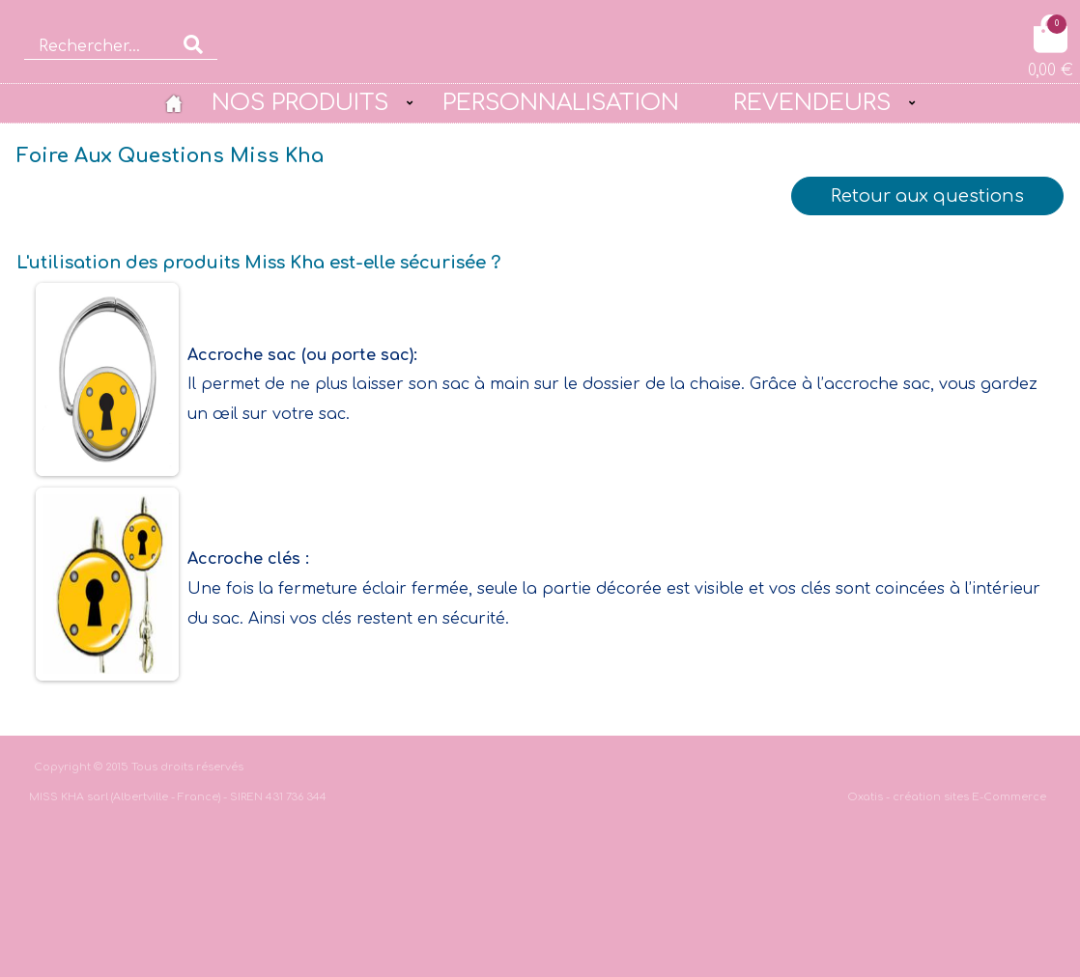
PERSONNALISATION (560, 102)
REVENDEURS (812, 102)
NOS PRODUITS (300, 102)
